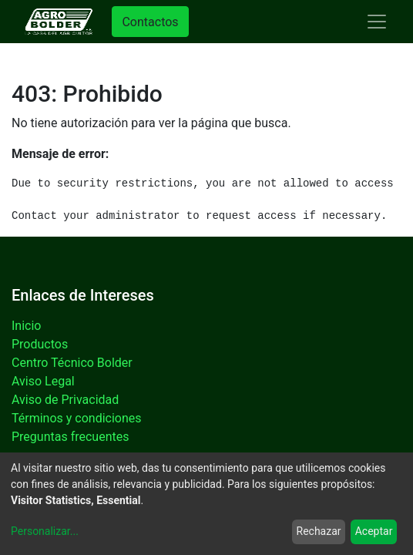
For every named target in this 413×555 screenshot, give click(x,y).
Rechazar (319, 531)
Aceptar (374, 531)
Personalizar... (45, 531)
